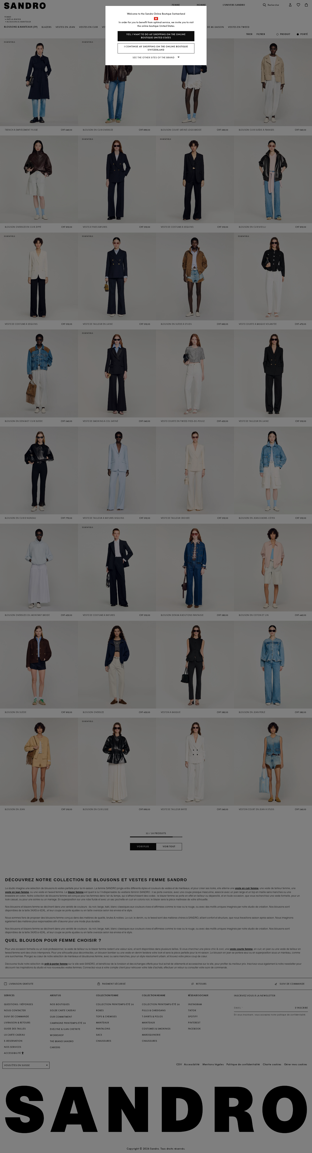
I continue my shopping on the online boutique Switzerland (156, 48)
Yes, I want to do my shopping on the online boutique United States (156, 36)
